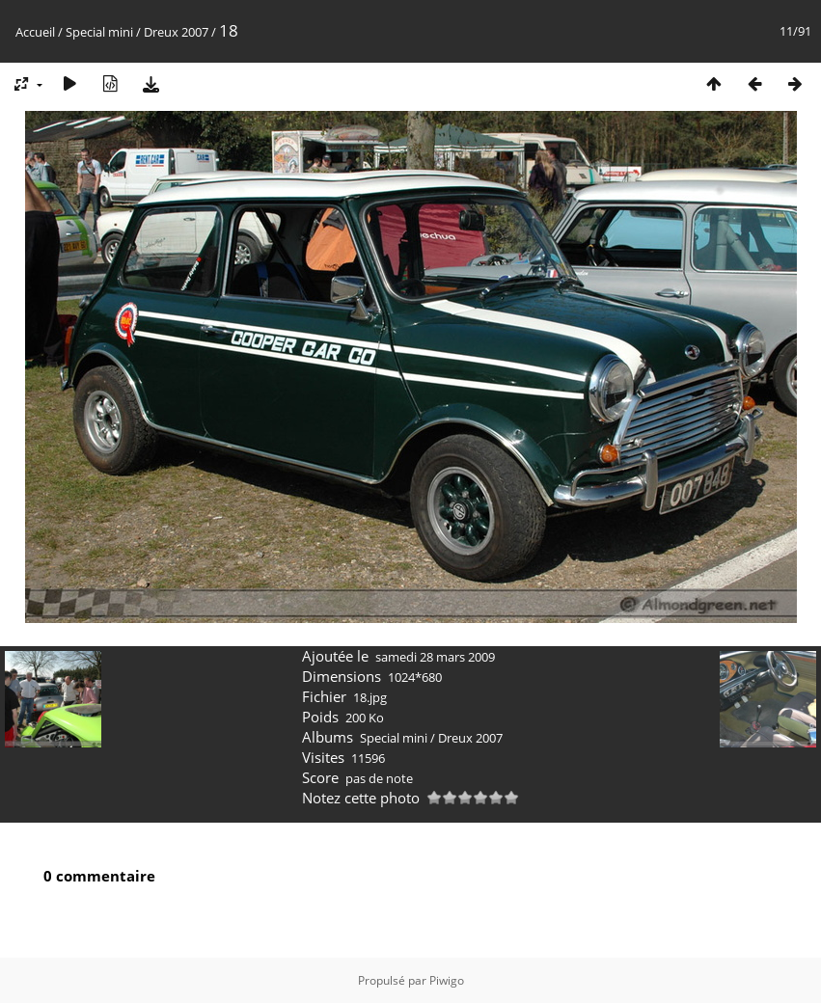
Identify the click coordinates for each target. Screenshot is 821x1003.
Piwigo (446, 980)
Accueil (35, 32)
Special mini (99, 32)
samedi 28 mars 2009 (435, 656)
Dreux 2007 (176, 32)
